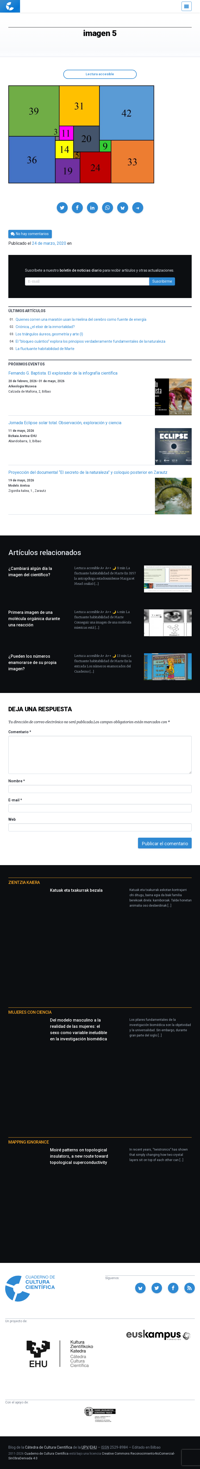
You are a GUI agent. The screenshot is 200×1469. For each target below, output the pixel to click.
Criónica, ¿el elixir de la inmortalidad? (45, 327)
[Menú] (187, 6)
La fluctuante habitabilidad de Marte (45, 349)
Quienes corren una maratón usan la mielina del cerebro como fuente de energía (81, 319)
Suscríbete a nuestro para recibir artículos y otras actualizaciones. (99, 270)
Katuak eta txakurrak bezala (76, 890)
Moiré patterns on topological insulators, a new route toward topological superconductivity (79, 1156)
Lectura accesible (100, 74)
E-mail (15, 800)
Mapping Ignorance (28, 1142)
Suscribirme (162, 281)
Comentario (19, 732)
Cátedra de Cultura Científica (48, 1447)
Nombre (16, 781)
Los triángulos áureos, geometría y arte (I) (49, 334)
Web (12, 819)
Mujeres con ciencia (29, 1012)
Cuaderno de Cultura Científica (46, 1453)
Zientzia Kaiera (24, 882)
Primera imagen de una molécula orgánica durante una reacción (34, 618)
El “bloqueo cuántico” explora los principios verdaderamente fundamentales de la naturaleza (90, 341)
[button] (62, 207)
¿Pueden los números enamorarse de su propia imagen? (32, 662)
